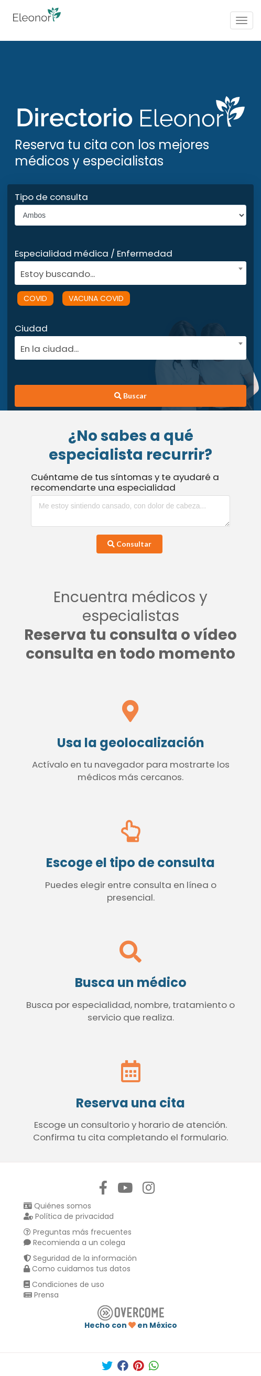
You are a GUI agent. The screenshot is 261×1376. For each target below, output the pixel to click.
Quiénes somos (57, 1206)
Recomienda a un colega (74, 1242)
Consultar (129, 543)
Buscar (130, 395)
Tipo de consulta (51, 197)
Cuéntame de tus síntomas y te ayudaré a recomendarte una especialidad (125, 482)
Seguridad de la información (80, 1258)
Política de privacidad (69, 1216)
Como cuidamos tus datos (77, 1268)
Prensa (41, 1295)
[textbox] (127, 272)
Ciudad (31, 328)
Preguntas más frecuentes (78, 1232)
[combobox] (127, 271)
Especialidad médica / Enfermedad (93, 253)
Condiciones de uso (64, 1284)
